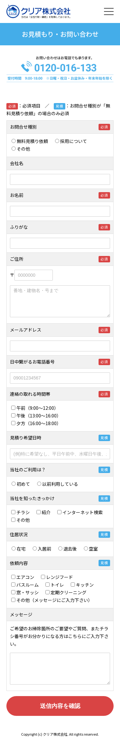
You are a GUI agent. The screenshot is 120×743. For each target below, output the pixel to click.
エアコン (25, 577)
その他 (21, 149)
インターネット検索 (82, 512)
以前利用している (57, 484)
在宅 (21, 548)
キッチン (84, 585)
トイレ (56, 585)
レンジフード (59, 577)
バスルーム (27, 585)
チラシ (22, 512)
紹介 (45, 512)
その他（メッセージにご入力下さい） (51, 600)
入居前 (44, 548)
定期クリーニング (68, 592)
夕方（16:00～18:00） (36, 423)
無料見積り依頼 (30, 141)
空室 (91, 548)
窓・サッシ (27, 592)
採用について (71, 141)
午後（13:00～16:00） (37, 415)
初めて (21, 484)
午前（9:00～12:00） (36, 408)
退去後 (69, 548)
